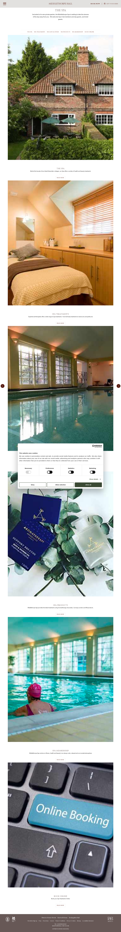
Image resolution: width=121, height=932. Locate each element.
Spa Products (65, 32)
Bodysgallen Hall (74, 917)
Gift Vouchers (112, 4)
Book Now (95, 3)
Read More (60, 177)
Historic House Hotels (49, 917)
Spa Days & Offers (53, 32)
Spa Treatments (39, 32)
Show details (93, 479)
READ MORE (60, 323)
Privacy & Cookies (71, 921)
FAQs (40, 921)
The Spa (29, 32)
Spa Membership (77, 32)
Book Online (89, 32)
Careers (52, 921)
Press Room (45, 921)
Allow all (88, 485)
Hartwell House (62, 917)
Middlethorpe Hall (60, 3)
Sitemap (79, 921)
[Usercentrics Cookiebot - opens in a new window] (93, 446)
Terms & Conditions (60, 921)
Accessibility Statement (88, 921)
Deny (33, 485)
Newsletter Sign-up (32, 921)
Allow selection (60, 485)
